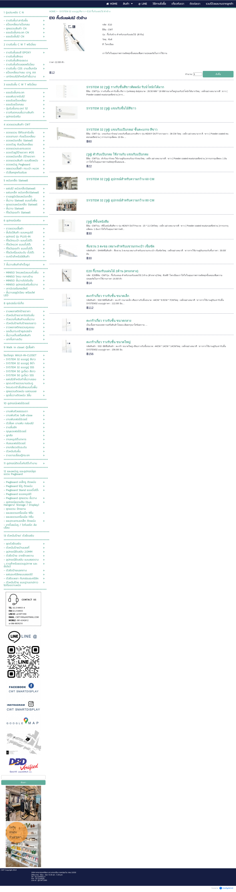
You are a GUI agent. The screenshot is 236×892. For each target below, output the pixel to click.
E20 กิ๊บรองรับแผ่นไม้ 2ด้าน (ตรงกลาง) (112, 271)
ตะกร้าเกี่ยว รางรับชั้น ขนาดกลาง (108, 320)
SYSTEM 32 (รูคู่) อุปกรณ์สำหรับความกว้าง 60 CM (120, 179)
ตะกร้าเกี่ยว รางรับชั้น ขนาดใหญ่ (108, 342)
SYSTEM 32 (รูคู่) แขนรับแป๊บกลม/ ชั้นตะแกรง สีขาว (121, 129)
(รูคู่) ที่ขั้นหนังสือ (97, 221)
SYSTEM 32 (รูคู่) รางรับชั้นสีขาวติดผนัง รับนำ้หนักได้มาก (125, 87)
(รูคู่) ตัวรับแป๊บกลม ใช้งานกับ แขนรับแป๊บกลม (117, 154)
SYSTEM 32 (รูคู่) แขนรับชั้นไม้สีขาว (111, 108)
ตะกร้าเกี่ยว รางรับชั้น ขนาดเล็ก (107, 296)
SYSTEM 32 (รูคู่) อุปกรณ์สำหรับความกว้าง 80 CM (120, 200)
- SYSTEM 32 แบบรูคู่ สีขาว (71, 11)
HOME (52, 11)
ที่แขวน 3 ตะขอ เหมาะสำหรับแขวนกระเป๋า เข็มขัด (120, 246)
